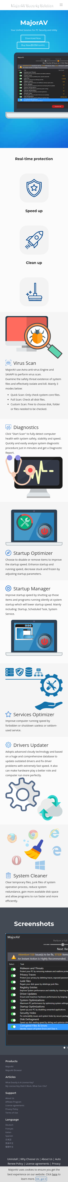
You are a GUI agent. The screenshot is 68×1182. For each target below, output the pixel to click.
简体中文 (9, 1143)
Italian (8, 1132)
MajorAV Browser (13, 1070)
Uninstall (12, 1159)
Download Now (33, 38)
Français (9, 1128)
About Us (9, 1098)
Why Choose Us (29, 1159)
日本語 (8, 1139)
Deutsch (9, 1124)
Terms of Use (11, 1112)
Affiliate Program (13, 1101)
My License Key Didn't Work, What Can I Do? (26, 1086)
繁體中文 (9, 1146)
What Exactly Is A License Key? (19, 1082)
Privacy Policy (11, 1109)
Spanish (9, 1135)
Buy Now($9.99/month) (33, 45)
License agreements (14, 1105)
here (54, 1174)
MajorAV (9, 1066)
